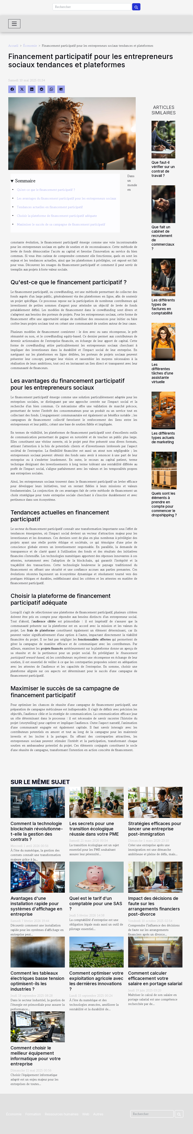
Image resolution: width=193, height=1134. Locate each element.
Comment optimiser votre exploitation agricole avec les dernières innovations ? (96, 981)
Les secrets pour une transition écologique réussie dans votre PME (94, 829)
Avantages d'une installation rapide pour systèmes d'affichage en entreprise (36, 906)
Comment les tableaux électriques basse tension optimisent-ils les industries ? (37, 981)
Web (85, 1114)
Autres (98, 1114)
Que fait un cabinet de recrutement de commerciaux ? (163, 238)
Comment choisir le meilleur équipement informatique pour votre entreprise (36, 1055)
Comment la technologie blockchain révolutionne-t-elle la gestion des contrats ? (37, 831)
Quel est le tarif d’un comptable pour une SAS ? (95, 904)
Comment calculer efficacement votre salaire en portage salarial (155, 978)
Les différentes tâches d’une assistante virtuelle (162, 373)
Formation (33, 1114)
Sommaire (25, 180)
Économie (30, 45)
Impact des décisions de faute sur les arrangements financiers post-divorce (154, 906)
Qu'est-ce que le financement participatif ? (46, 189)
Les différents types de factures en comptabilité (163, 306)
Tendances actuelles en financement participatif (50, 207)
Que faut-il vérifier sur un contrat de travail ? (163, 169)
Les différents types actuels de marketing (163, 437)
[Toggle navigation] (14, 23)
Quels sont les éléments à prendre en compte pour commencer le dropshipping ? (164, 504)
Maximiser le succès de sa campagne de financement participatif (61, 224)
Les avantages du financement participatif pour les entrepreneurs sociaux (66, 198)
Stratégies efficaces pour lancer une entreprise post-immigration (154, 829)
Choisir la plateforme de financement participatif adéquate (57, 215)
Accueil (13, 45)
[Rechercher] (92, 6)
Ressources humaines (61, 1114)
